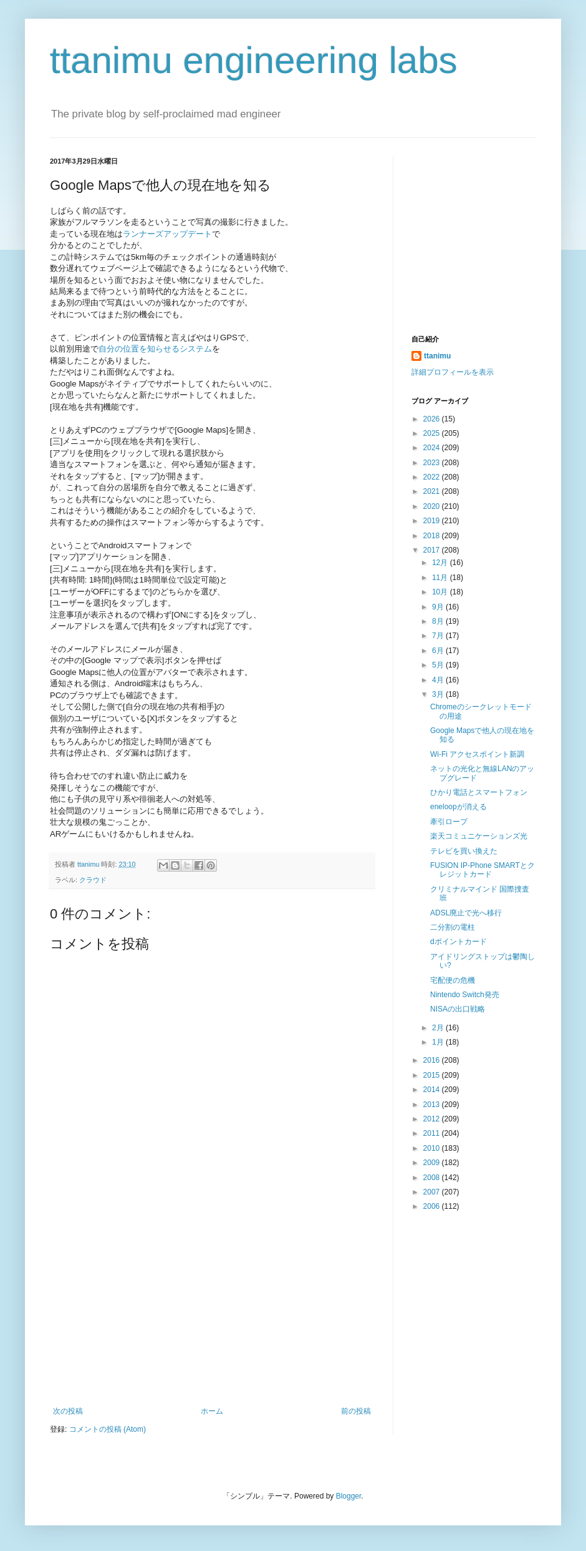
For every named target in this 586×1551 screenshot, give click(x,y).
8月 (439, 621)
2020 (432, 506)
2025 (432, 433)
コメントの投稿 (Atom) (107, 1429)
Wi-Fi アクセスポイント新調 (477, 754)
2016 (432, 1060)
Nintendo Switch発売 (464, 994)
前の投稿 (356, 1411)
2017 (432, 550)
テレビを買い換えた (463, 851)
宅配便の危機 (452, 980)
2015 (432, 1075)
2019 (432, 520)
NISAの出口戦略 (457, 1009)
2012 (432, 1119)
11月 (441, 577)
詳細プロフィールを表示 (452, 372)
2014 (432, 1089)
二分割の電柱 (452, 927)
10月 (441, 592)
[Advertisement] (211, 1313)
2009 (432, 1162)
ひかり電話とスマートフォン (478, 792)
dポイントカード (458, 941)
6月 (439, 650)
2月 (439, 1027)
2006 (432, 1206)
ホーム (212, 1411)
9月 (439, 607)
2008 (432, 1177)
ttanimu (437, 356)
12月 (441, 562)
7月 (439, 635)
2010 (432, 1148)
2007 (432, 1192)
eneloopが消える (458, 806)
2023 (432, 462)
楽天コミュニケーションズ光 (478, 836)
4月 (439, 680)
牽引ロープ (449, 821)
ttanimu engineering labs (254, 60)
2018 (432, 535)
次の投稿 (68, 1411)
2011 (432, 1133)
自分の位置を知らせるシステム (155, 348)
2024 (432, 447)
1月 (439, 1042)
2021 (432, 491)
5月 (439, 665)
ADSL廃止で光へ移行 (466, 912)
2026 (432, 419)
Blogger (349, 1496)
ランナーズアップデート (167, 234)
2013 (432, 1104)
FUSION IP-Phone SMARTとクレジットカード (482, 870)
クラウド (93, 880)
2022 (432, 477)
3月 (439, 694)
